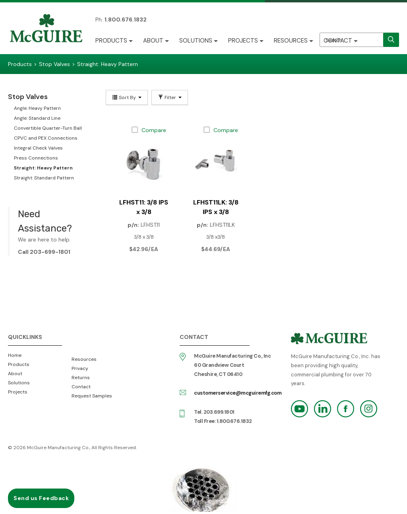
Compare (153, 130)
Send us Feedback (41, 498)
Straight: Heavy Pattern (43, 168)
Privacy (80, 368)
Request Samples (92, 396)
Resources (291, 41)
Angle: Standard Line (37, 118)
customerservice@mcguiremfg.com (237, 392)
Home (14, 355)
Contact (338, 41)
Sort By (126, 97)
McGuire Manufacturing (46, 29)
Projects (243, 41)
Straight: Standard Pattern (44, 178)
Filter (170, 97)
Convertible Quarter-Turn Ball (48, 128)
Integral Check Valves (38, 148)
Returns (81, 377)
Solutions (195, 41)
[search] (391, 40)
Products (111, 41)
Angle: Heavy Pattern (37, 108)
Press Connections (36, 158)
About (153, 41)
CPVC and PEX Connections (46, 138)
